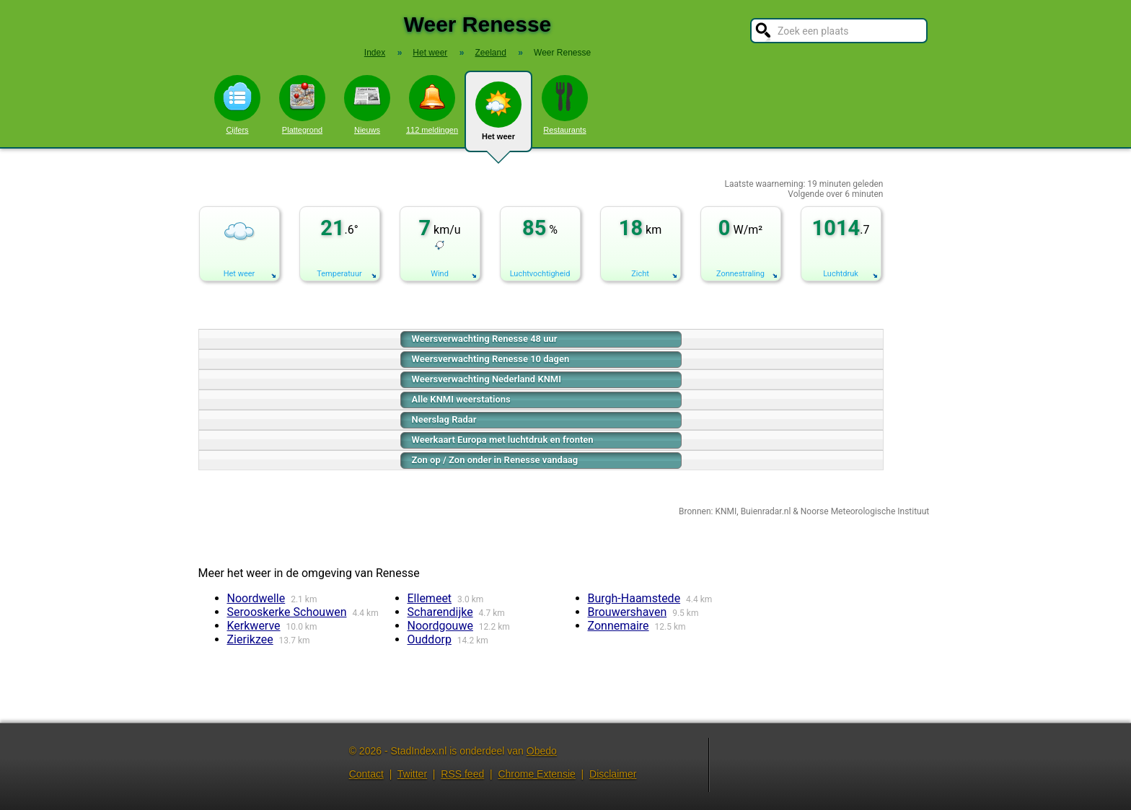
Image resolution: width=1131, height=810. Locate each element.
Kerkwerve (254, 626)
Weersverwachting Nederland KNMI (487, 379)
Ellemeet (430, 598)
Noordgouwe (440, 626)
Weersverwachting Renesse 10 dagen (491, 358)
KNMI (725, 511)
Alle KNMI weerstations (461, 399)
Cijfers (237, 104)
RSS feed (462, 774)
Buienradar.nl (766, 511)
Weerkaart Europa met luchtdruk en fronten (503, 439)
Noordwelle (256, 598)
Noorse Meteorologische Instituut (865, 511)
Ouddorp (430, 639)
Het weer (498, 117)
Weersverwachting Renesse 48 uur (485, 338)
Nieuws (367, 104)
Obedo (542, 751)
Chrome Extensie (536, 774)
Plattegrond (302, 104)
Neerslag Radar (444, 419)
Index (374, 53)
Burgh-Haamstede (634, 598)
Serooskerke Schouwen (287, 612)
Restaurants (565, 104)
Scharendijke (440, 612)
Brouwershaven (627, 612)
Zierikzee (250, 639)
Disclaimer (612, 774)
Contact (366, 774)
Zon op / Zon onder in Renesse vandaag (495, 459)
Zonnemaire (618, 626)
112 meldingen (432, 104)
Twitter (412, 774)
